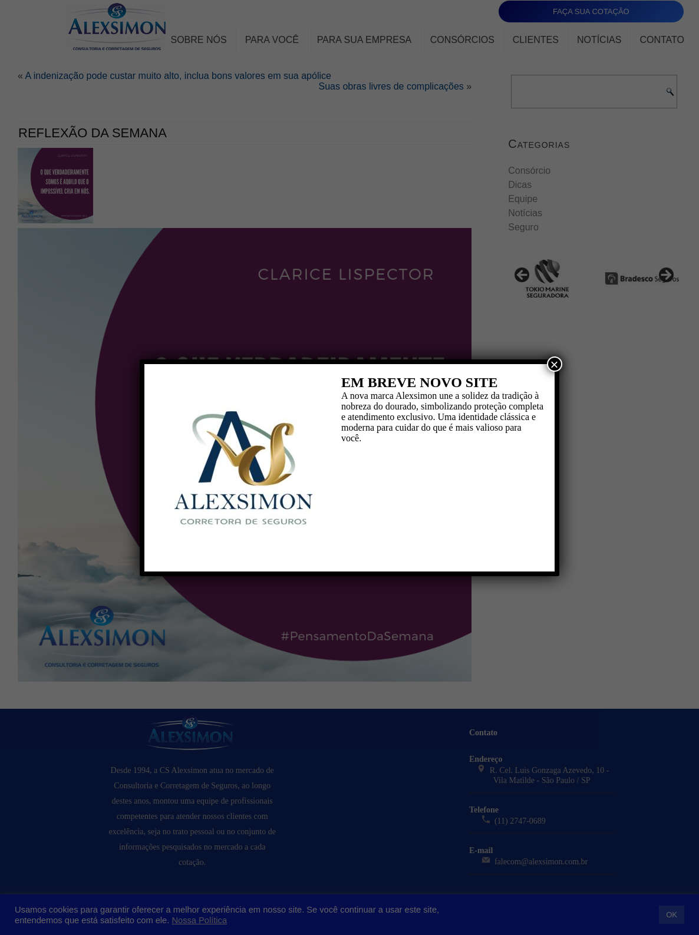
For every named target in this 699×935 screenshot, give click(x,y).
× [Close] (554, 364)
